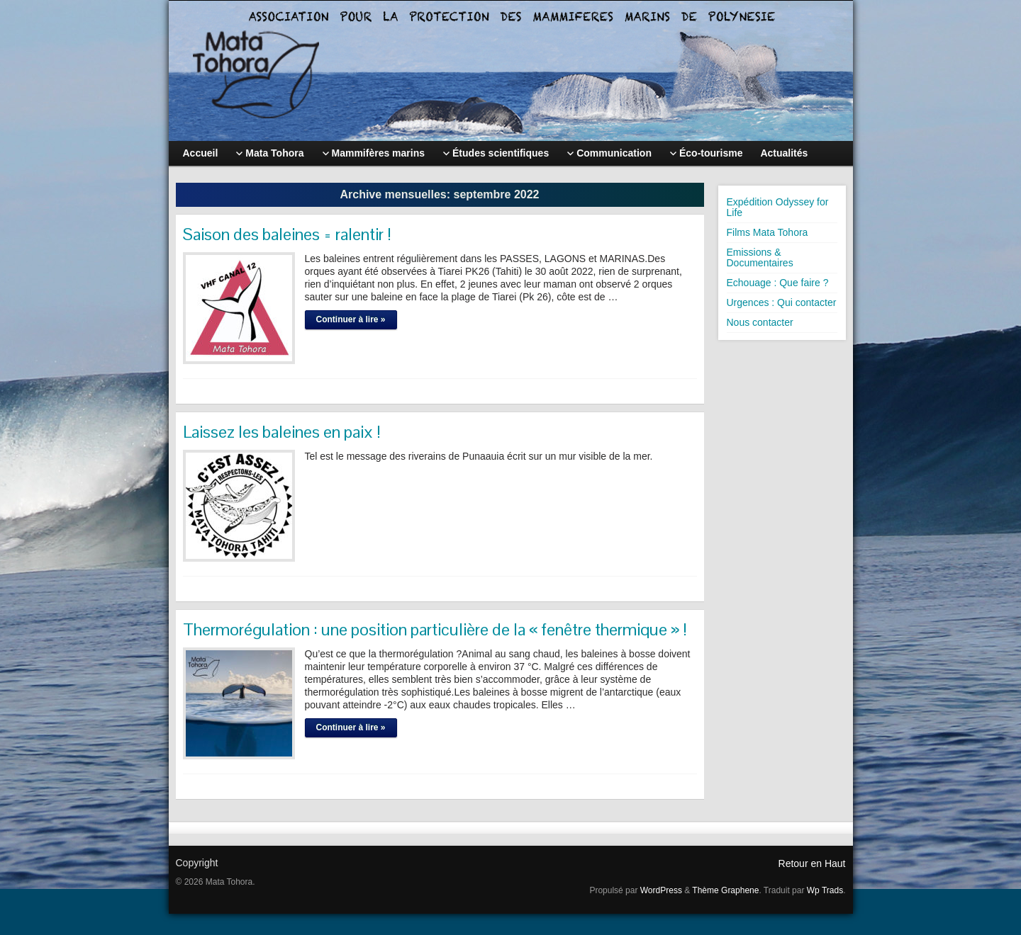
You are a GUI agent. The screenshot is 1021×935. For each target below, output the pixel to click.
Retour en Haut (812, 863)
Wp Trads (825, 890)
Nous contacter (760, 322)
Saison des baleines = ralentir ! (287, 234)
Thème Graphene (725, 890)
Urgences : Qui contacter (782, 302)
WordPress (661, 890)
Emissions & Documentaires (760, 257)
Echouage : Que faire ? (778, 282)
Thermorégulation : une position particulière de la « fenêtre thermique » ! (435, 629)
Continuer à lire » (351, 319)
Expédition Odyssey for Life (778, 207)
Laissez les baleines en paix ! (282, 432)
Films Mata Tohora (767, 232)
